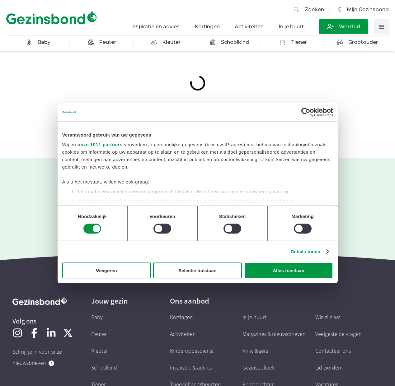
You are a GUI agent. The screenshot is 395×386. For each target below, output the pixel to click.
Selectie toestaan (197, 270)
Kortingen (181, 317)
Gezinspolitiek (258, 368)
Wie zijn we (328, 317)
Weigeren (106, 270)
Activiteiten (183, 334)
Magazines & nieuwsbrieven (274, 334)
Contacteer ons (333, 351)
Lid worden (328, 368)
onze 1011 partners (100, 144)
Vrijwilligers (255, 351)
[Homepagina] (53, 18)
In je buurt (254, 317)
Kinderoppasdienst (192, 351)
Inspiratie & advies (191, 368)
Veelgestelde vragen (338, 334)
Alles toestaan (288, 270)
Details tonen (305, 251)
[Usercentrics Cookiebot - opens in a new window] (306, 112)
